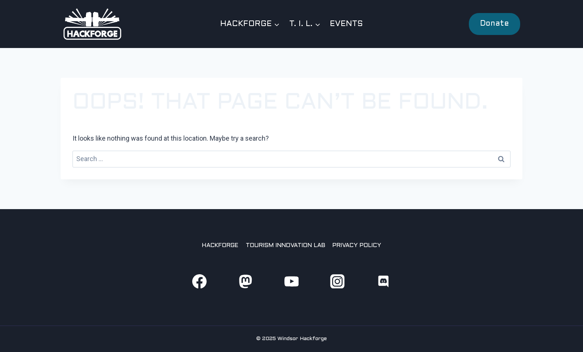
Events (346, 24)
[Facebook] (199, 281)
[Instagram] (337, 281)
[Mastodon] (245, 281)
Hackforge (220, 245)
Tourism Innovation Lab (285, 245)
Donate (494, 23)
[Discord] (383, 281)
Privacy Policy (356, 245)
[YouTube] (291, 281)
